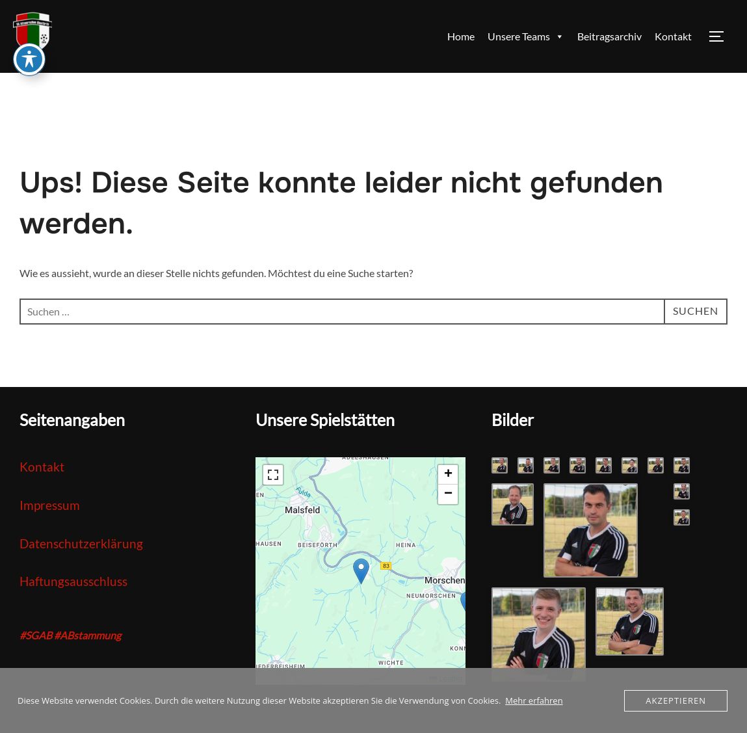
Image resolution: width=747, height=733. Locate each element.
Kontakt (673, 36)
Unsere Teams (526, 36)
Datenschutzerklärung (81, 543)
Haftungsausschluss (73, 581)
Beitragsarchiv (609, 36)
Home (461, 36)
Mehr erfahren (533, 700)
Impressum (50, 505)
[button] (361, 571)
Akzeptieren (676, 700)
